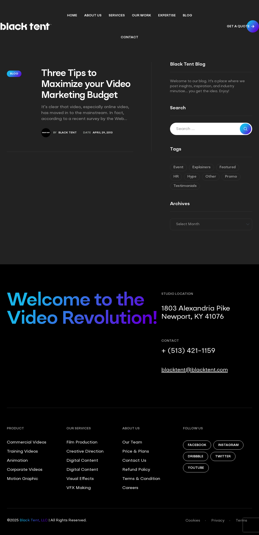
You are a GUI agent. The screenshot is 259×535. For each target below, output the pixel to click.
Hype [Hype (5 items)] (191, 176)
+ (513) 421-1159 (188, 351)
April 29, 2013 (102, 132)
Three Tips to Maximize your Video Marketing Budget (86, 84)
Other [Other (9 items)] (210, 176)
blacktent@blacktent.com (194, 369)
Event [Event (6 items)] (178, 167)
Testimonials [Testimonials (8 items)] (184, 186)
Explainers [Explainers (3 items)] (201, 167)
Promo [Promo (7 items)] (231, 176)
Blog (14, 73)
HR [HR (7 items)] (175, 176)
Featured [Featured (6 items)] (228, 167)
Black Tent (67, 132)
